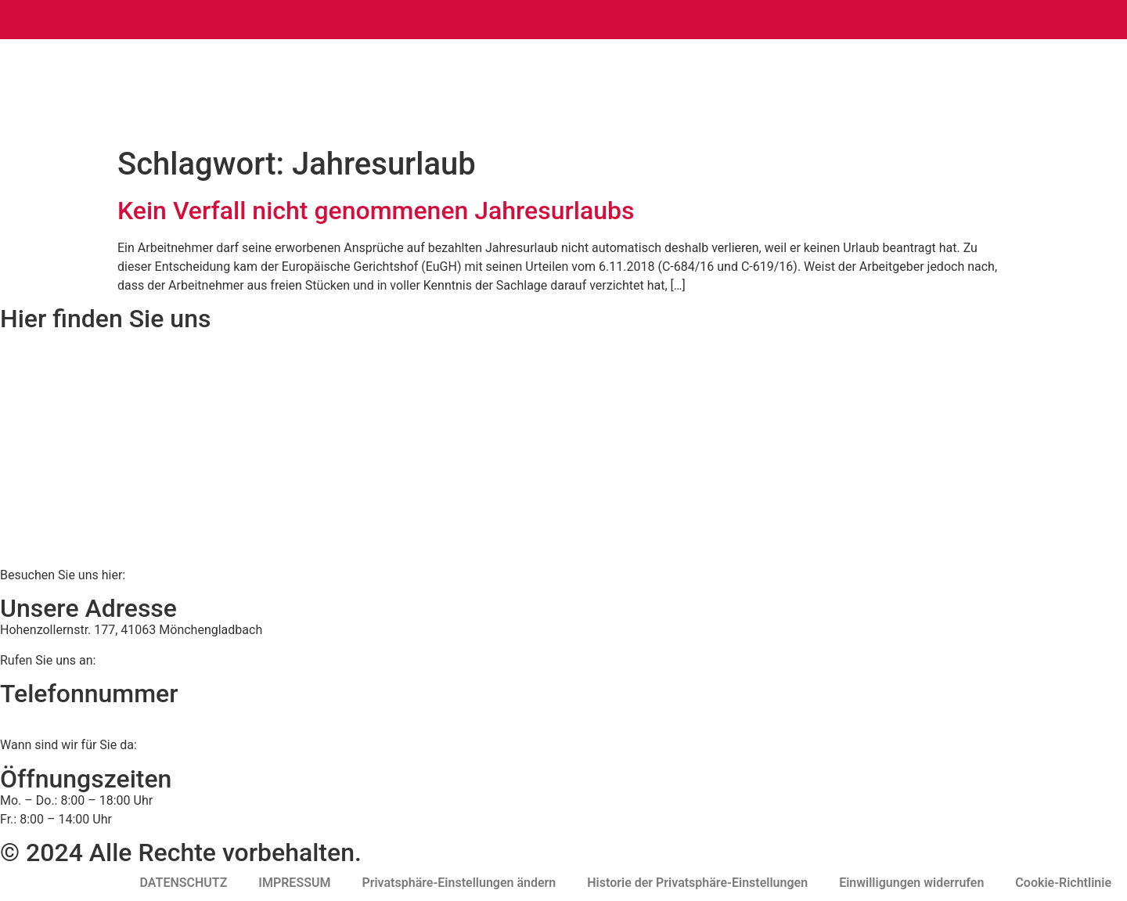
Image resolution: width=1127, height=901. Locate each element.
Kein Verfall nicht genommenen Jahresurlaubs (376, 210)
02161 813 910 (64, 715)
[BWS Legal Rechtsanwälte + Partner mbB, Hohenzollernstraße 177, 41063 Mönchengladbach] (563, 448)
